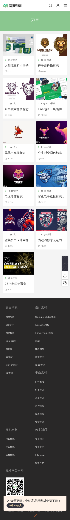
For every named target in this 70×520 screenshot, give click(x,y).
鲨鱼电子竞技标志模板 (51, 196)
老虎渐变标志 (14, 196)
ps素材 (9, 357)
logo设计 (46, 60)
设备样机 (10, 447)
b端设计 (10, 325)
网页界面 (10, 317)
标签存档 (39, 463)
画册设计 (39, 398)
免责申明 (39, 447)
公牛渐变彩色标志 (50, 152)
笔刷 (37, 341)
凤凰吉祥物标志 (15, 152)
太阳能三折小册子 (17, 65)
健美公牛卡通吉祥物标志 (18, 240)
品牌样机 (10, 455)
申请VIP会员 (15, 505)
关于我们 (39, 439)
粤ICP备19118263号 (54, 511)
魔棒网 (12, 5)
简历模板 (39, 414)
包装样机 (10, 439)
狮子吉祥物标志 (48, 65)
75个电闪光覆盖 (15, 283)
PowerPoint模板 (44, 333)
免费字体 (39, 422)
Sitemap (40, 455)
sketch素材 (12, 365)
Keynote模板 (48, 103)
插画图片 (39, 349)
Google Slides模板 (45, 317)
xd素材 (9, 373)
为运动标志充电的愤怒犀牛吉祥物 (51, 240)
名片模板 (39, 406)
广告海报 (39, 382)
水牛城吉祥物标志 (17, 109)
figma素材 (11, 341)
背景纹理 (12, 278)
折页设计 (12, 60)
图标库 (9, 349)
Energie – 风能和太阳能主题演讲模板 (51, 109)
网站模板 (10, 333)
